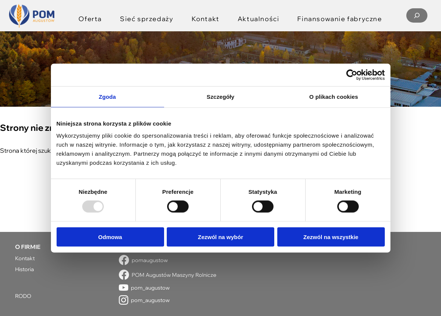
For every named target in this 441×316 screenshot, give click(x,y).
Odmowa (110, 236)
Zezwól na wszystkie (330, 236)
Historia (24, 269)
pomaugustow (150, 260)
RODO (23, 296)
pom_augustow (150, 287)
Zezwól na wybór (220, 236)
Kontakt (25, 258)
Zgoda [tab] (107, 97)
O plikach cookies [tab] (333, 97)
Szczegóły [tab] (220, 97)
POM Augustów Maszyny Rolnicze (174, 275)
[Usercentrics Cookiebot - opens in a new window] (352, 75)
